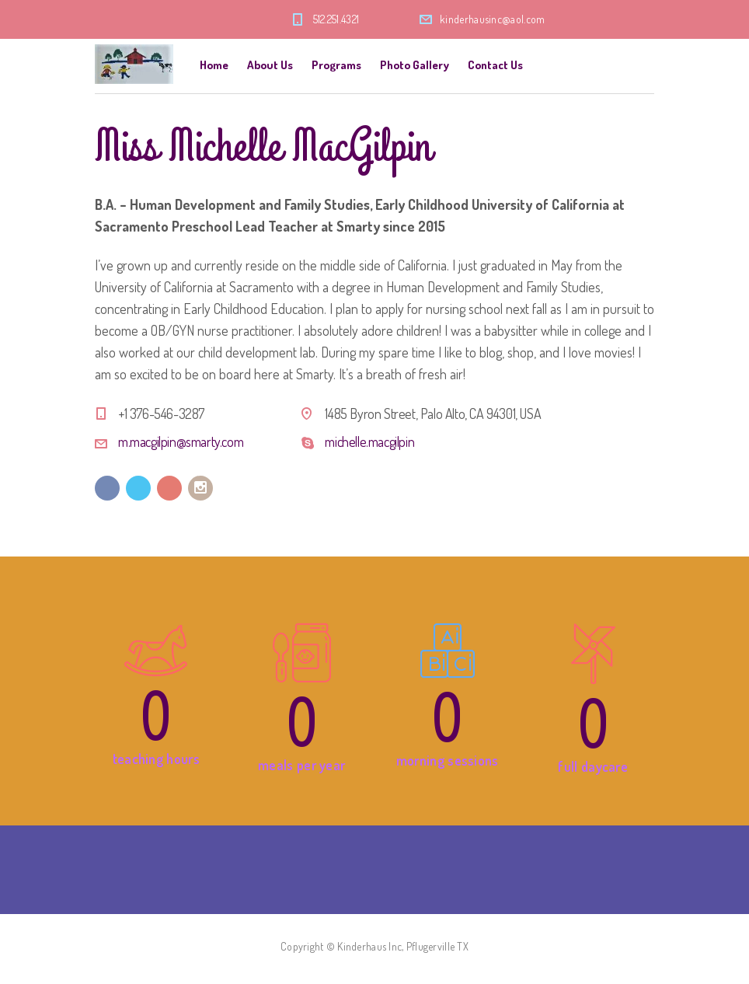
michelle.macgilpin (369, 441)
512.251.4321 (336, 19)
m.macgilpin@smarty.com (180, 441)
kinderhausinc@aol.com (492, 19)
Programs (336, 65)
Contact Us (495, 65)
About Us (270, 65)
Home (214, 65)
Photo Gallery (414, 65)
